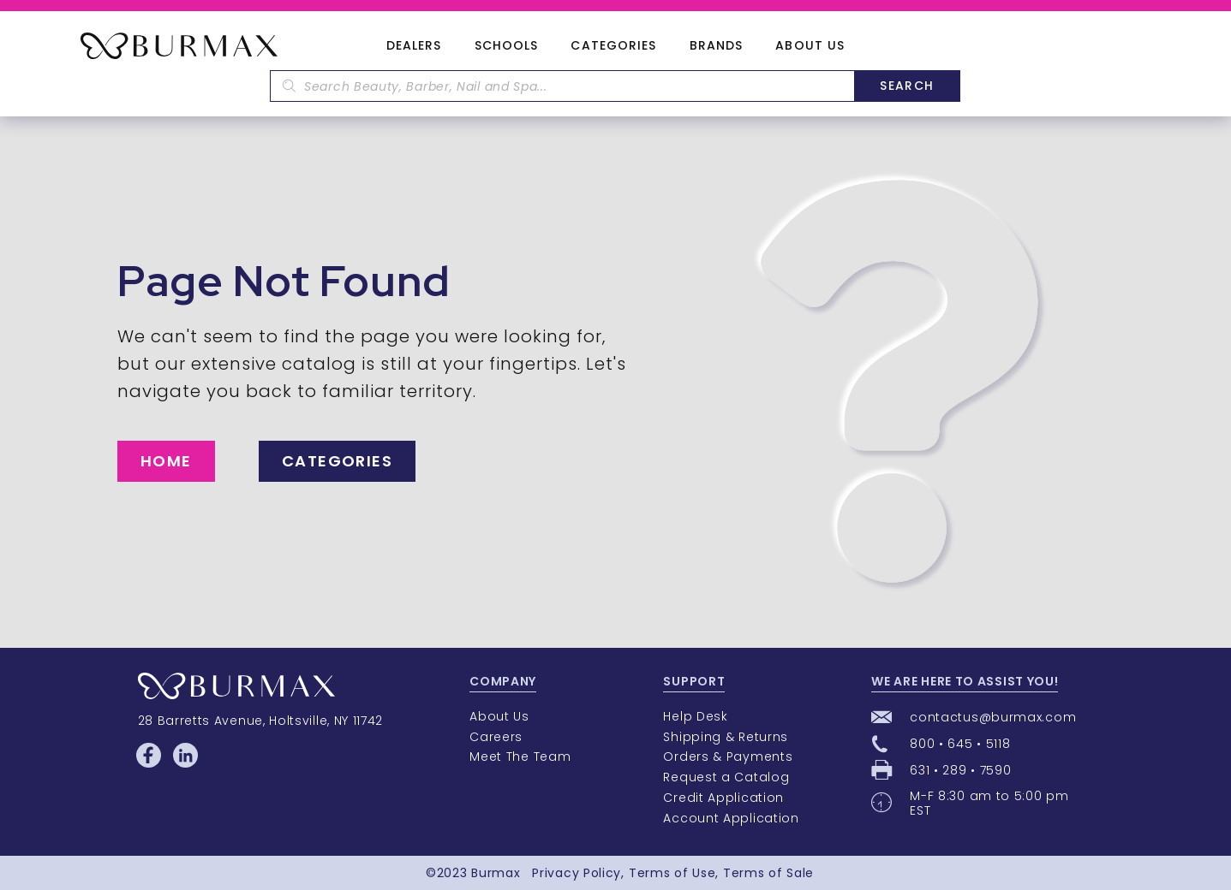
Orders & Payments (727, 756)
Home (166, 461)
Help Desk (695, 716)
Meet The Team (520, 756)
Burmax (495, 872)
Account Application (730, 818)
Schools (507, 46)
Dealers (414, 46)
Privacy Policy (576, 872)
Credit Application (723, 797)
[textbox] (562, 86)
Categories (613, 46)
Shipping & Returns (725, 736)
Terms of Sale (768, 872)
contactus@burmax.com (993, 717)
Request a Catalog (726, 777)
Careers (496, 736)
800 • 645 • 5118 (960, 743)
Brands (717, 46)
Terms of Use (672, 872)
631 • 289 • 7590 (960, 770)
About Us (810, 46)
